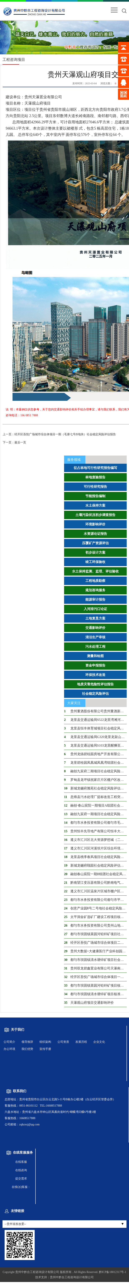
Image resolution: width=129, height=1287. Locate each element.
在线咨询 (21, 1170)
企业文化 (99, 1041)
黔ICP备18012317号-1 (112, 1272)
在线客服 (21, 1161)
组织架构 (45, 1041)
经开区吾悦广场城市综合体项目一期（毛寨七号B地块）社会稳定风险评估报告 (59, 434)
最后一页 (14, 442)
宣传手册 (45, 1049)
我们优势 (27, 1049)
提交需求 (21, 1178)
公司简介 (9, 1041)
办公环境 (9, 1049)
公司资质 (63, 1041)
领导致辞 (27, 1041)
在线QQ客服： (21, 1187)
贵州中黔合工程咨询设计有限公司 (37, 1272)
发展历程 (81, 1041)
